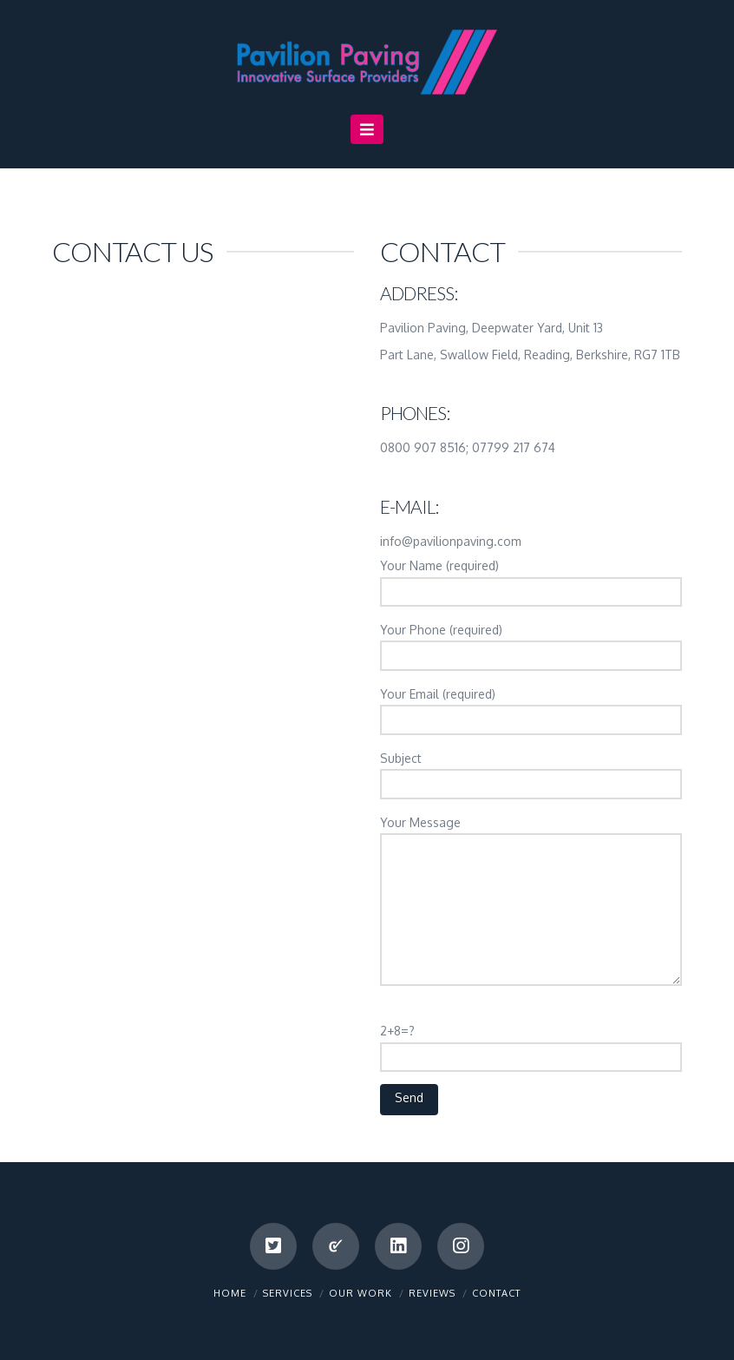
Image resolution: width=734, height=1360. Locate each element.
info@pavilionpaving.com (450, 541)
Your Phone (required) (531, 644)
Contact (496, 1293)
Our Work (360, 1293)
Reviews (432, 1293)
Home (229, 1293)
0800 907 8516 (423, 447)
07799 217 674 (513, 447)
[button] (367, 129)
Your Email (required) (531, 708)
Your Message (531, 833)
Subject (531, 772)
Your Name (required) (531, 579)
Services (287, 1293)
